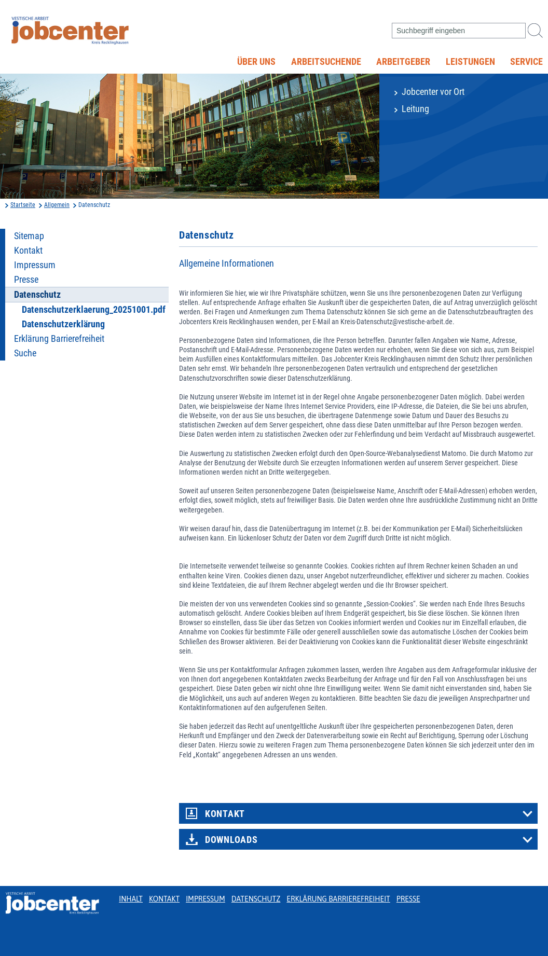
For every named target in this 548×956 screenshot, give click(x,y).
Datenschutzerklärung (63, 324)
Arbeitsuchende (326, 62)
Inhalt (131, 899)
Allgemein (57, 205)
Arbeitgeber (403, 62)
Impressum (35, 265)
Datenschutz (256, 899)
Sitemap (29, 236)
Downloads (231, 840)
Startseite (22, 205)
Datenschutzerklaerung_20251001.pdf (94, 309)
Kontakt (28, 250)
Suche (25, 353)
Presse (26, 279)
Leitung (415, 109)
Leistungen (470, 62)
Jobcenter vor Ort (433, 92)
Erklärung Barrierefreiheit (59, 339)
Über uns (256, 62)
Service (526, 62)
